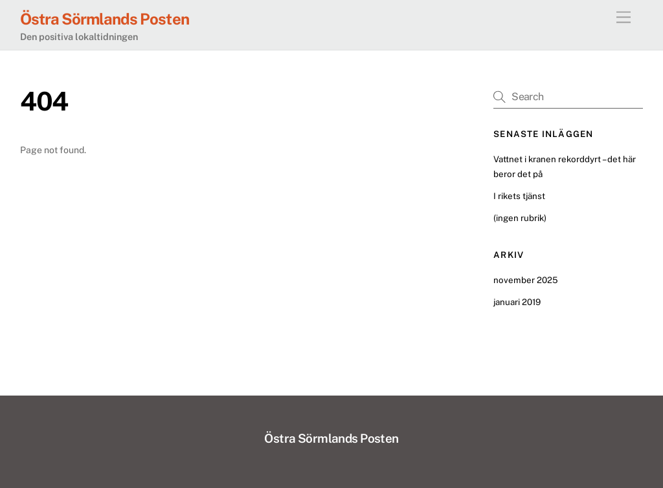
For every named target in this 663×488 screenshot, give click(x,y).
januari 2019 (517, 302)
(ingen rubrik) (519, 218)
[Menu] (623, 17)
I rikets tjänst (519, 196)
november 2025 (525, 280)
